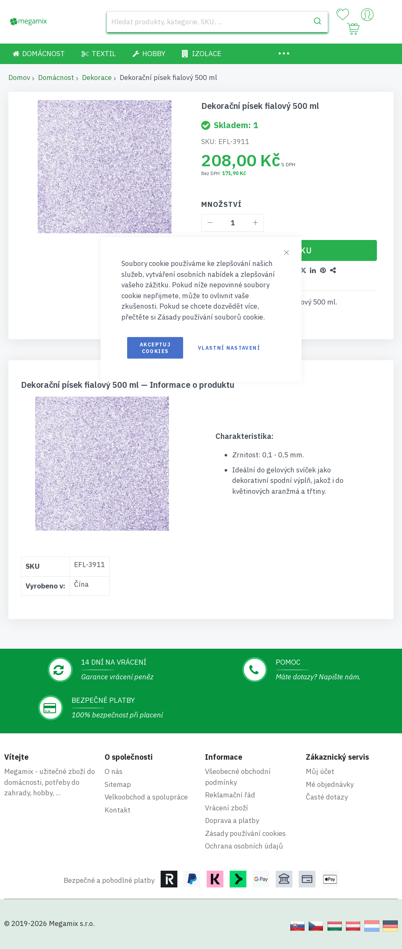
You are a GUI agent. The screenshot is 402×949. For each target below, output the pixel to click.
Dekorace (97, 77)
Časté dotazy (327, 797)
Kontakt (118, 810)
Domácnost (56, 77)
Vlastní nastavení (229, 348)
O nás (114, 771)
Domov (19, 77)
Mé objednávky (329, 784)
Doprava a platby (232, 820)
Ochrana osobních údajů (244, 846)
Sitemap (118, 784)
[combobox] (217, 21)
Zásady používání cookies (245, 833)
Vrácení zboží (226, 807)
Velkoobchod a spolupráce (146, 797)
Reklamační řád (230, 794)
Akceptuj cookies (155, 347)
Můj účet (320, 771)
